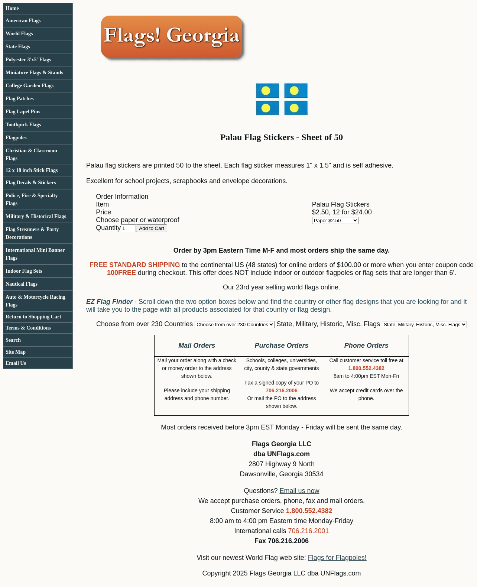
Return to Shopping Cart (33, 317)
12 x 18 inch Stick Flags (32, 170)
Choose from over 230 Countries (144, 324)
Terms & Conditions (28, 328)
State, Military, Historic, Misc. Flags (328, 324)
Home (12, 8)
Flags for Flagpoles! (337, 557)
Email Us (16, 363)
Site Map (16, 352)
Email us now (299, 490)
